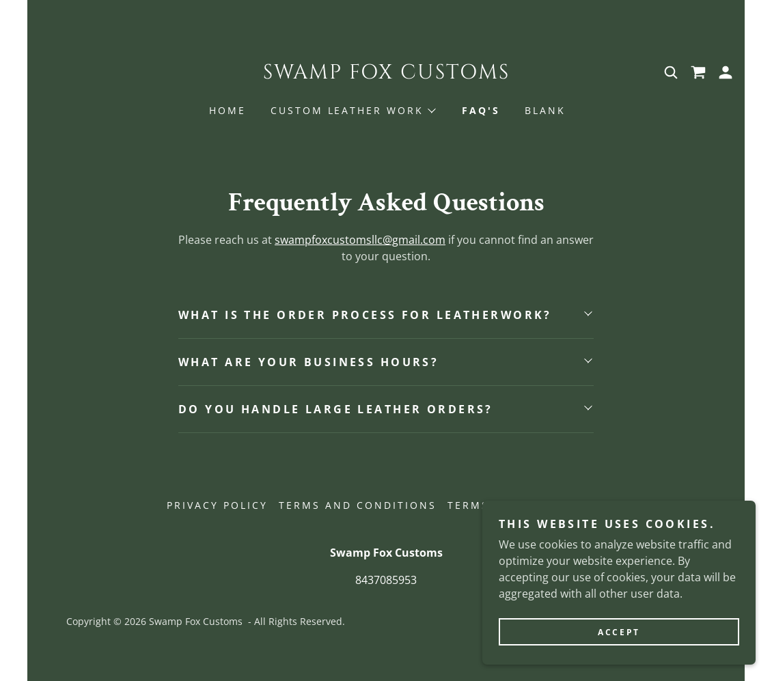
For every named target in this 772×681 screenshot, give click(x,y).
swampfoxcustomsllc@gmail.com (360, 239)
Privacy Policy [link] (217, 505)
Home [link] (227, 110)
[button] (725, 72)
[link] (386, 74)
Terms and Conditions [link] (358, 505)
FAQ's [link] (481, 110)
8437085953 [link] (386, 579)
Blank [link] (545, 110)
